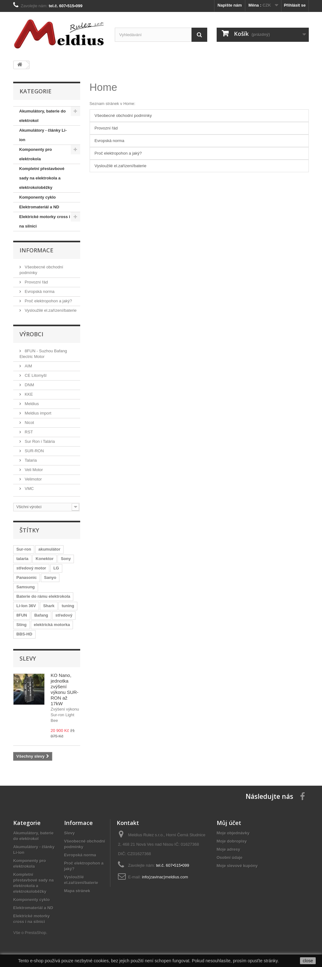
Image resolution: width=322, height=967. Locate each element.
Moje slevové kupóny (237, 865)
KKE (28, 394)
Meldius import (37, 413)
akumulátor (49, 549)
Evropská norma (39, 291)
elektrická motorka (52, 624)
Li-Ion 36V (26, 605)
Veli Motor (33, 469)
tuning (68, 605)
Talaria (30, 460)
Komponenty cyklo (37, 197)
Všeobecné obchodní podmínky (123, 115)
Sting (21, 624)
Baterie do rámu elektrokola (43, 596)
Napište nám (230, 5)
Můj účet (229, 823)
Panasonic (26, 577)
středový (63, 615)
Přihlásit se (295, 5)
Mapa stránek (77, 890)
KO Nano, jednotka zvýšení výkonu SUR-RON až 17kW (64, 689)
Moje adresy (228, 849)
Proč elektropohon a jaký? (48, 301)
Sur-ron (23, 549)
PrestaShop (35, 932)
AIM (28, 366)
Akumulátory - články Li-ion (43, 135)
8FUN (21, 615)
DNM (29, 384)
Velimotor (33, 479)
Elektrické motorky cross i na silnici (44, 221)
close (308, 960)
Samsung (25, 587)
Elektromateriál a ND (39, 207)
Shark (48, 605)
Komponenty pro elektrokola (35, 154)
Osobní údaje (229, 857)
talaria (22, 558)
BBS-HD (24, 634)
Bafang (41, 615)
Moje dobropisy (232, 841)
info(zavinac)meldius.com (165, 877)
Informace (36, 250)
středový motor (31, 568)
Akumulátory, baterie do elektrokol (42, 116)
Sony (66, 558)
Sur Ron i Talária (39, 441)
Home (103, 87)
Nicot (29, 422)
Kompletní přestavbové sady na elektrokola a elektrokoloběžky (41, 178)
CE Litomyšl (35, 375)
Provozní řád (36, 282)
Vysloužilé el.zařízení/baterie (50, 310)
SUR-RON (34, 450)
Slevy (27, 658)
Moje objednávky (233, 833)
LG (56, 568)
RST (28, 432)
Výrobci (31, 334)
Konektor (44, 558)
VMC (29, 488)
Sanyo (50, 577)
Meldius (31, 403)
